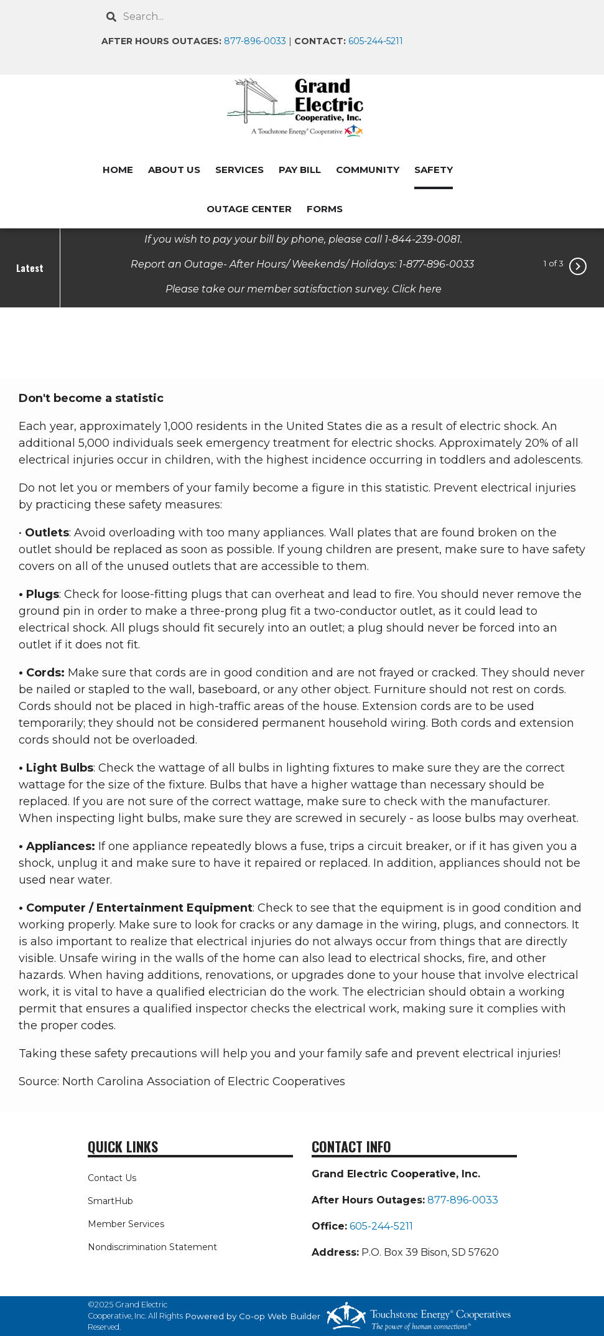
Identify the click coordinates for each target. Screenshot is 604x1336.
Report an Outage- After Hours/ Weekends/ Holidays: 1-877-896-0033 (303, 263)
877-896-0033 (255, 41)
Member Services (126, 1224)
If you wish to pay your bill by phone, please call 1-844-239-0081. (303, 239)
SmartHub (110, 1201)
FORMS (325, 209)
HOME (118, 169)
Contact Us (112, 1178)
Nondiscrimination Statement (152, 1247)
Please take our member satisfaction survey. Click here (303, 288)
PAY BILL (300, 169)
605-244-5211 (375, 41)
